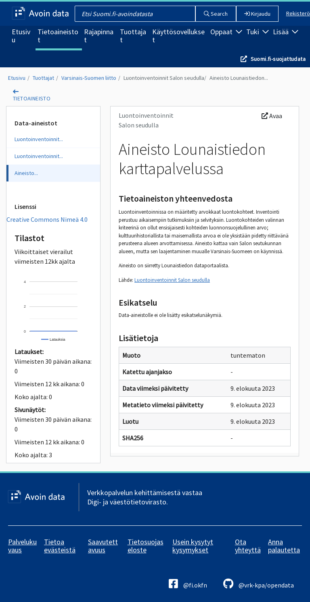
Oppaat (226, 31)
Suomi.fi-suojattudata (278, 58)
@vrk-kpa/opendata (258, 583)
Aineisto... (26, 173)
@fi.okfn (188, 583)
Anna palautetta (284, 545)
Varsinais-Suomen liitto (88, 77)
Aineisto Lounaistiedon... (238, 77)
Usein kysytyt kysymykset (192, 545)
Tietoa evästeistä (59, 545)
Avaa (272, 116)
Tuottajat (133, 35)
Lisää (285, 31)
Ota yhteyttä (248, 545)
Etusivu (21, 35)
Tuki (257, 31)
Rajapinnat (98, 35)
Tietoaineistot (58, 35)
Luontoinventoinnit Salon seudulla (164, 77)
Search (216, 13)
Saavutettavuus (103, 545)
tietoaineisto (31, 98)
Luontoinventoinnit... (39, 139)
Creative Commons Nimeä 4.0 (47, 219)
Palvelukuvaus (22, 545)
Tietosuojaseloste (145, 545)
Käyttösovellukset (178, 35)
